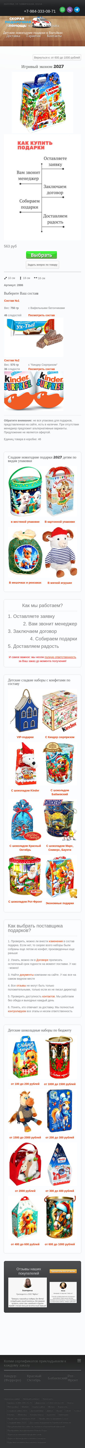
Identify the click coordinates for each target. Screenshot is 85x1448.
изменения (56, 941)
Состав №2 (11, 360)
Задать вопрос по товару (42, 264)
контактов (48, 996)
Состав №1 (11, 300)
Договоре (42, 960)
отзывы (21, 985)
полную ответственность (60, 657)
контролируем (17, 1011)
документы (27, 974)
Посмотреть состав (41, 315)
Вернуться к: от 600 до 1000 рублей (57, 57)
